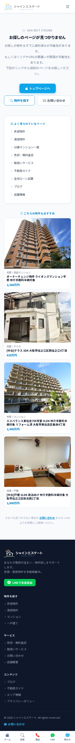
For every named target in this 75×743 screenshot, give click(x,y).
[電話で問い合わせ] (37, 737)
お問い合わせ (54, 100)
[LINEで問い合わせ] (52, 737)
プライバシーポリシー (19, 701)
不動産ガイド (21, 171)
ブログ (16, 186)
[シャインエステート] (22, 6)
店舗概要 (11, 662)
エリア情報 (12, 695)
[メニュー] (67, 6)
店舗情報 (18, 194)
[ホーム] (7, 737)
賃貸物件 (18, 139)
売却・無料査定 (22, 155)
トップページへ (37, 88)
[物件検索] (22, 737)
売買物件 (18, 131)
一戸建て (11, 623)
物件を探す (19, 100)
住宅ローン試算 (22, 179)
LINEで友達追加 (19, 583)
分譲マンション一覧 (25, 147)
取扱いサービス (22, 163)
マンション (12, 617)
